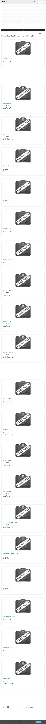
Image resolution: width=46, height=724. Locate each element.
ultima (31, 707)
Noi (4, 28)
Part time (11, 20)
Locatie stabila (34, 21)
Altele (11, 22)
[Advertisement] (23, 77)
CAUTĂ (23, 30)
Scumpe (13, 28)
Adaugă (41, 2)
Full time (11, 19)
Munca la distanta (34, 20)
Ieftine (8, 28)
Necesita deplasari (34, 19)
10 (26, 707)
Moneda (3, 26)
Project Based (11, 21)
